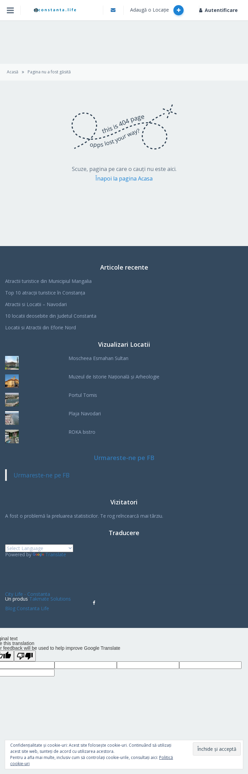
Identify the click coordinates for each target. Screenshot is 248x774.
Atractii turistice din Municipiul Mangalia (48, 281)
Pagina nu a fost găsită (49, 72)
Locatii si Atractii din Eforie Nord (40, 327)
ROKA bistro (81, 432)
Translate (49, 554)
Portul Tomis (82, 395)
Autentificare (218, 10)
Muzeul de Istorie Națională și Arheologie (113, 376)
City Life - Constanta (27, 594)
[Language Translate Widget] (39, 548)
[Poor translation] (25, 655)
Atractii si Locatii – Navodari (36, 304)
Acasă (12, 72)
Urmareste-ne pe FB (124, 458)
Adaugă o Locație (157, 10)
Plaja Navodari (84, 413)
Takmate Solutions (50, 599)
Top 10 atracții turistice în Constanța (45, 292)
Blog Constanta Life (27, 608)
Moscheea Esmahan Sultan (98, 358)
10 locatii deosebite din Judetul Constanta (50, 316)
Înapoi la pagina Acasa (124, 178)
